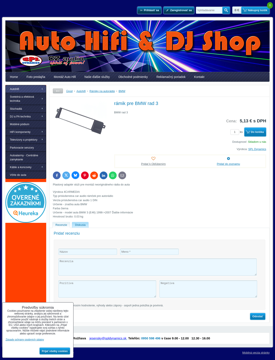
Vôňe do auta (18, 174)
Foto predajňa (36, 77)
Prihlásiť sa (151, 10)
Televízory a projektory (23, 139)
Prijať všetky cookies (55, 351)
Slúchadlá (16, 108)
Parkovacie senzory (22, 147)
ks (237, 132)
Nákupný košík (257, 10)
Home (14, 77)
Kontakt (199, 77)
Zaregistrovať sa (181, 10)
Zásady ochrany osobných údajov (25, 339)
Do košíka (257, 132)
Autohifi (14, 89)
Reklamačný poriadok (170, 77)
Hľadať (226, 10)
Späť (58, 90)
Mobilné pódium (19, 124)
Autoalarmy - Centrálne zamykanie (24, 157)
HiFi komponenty (20, 132)
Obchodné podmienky (133, 77)
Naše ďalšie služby (97, 77)
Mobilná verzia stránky (256, 352)
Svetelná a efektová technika (22, 98)
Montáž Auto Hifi (65, 77)
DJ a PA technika (20, 116)
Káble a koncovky (20, 167)
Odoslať (257, 316)
